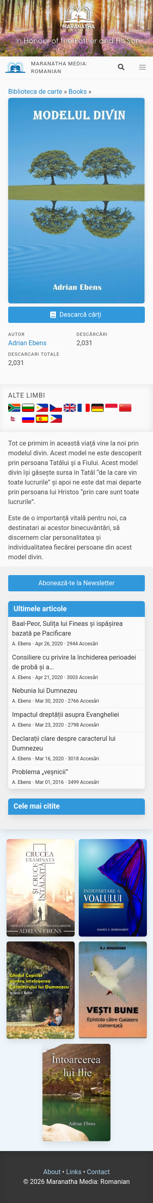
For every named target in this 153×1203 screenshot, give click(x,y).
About (52, 1172)
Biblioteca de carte (35, 91)
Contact (98, 1172)
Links (74, 1172)
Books (78, 91)
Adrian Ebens (27, 343)
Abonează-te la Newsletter (76, 583)
